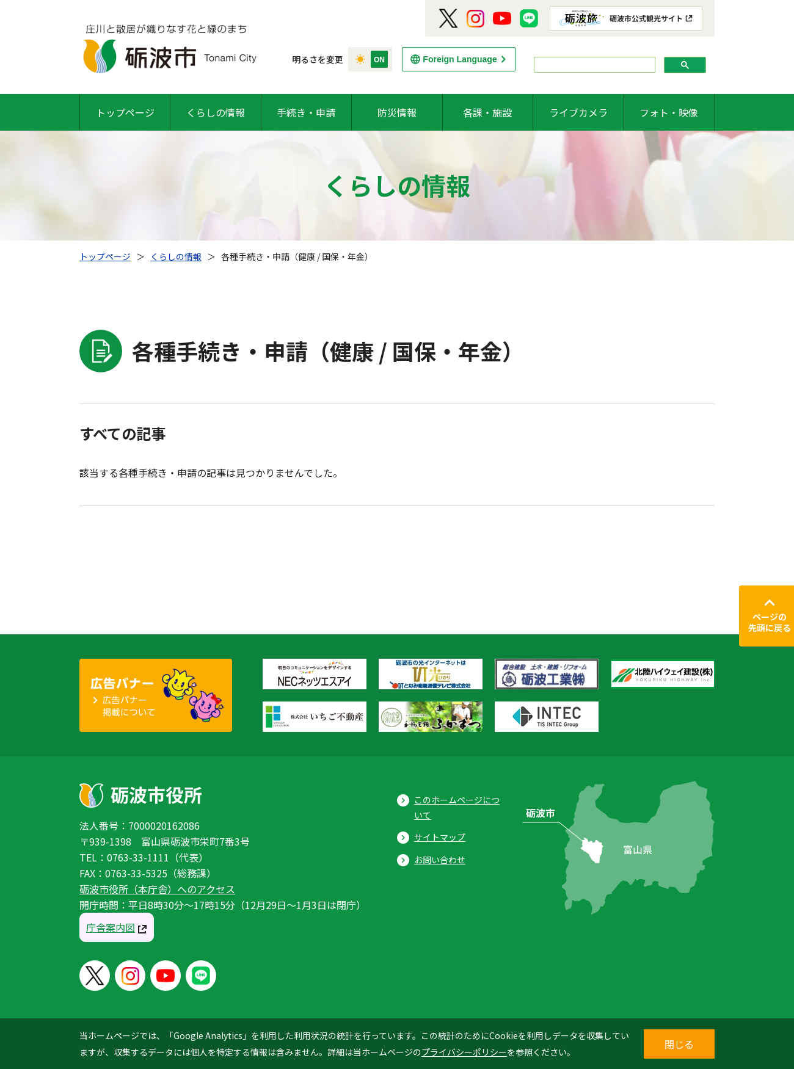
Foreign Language (460, 59)
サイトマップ (439, 837)
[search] (593, 65)
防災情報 (397, 112)
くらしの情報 (215, 112)
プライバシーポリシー (464, 1052)
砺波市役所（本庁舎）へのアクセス (157, 889)
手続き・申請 (306, 112)
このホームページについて (457, 807)
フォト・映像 (668, 112)
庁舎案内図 (110, 927)
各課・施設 (487, 112)
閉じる (679, 1044)
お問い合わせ (439, 859)
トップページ (125, 112)
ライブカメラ (578, 112)
